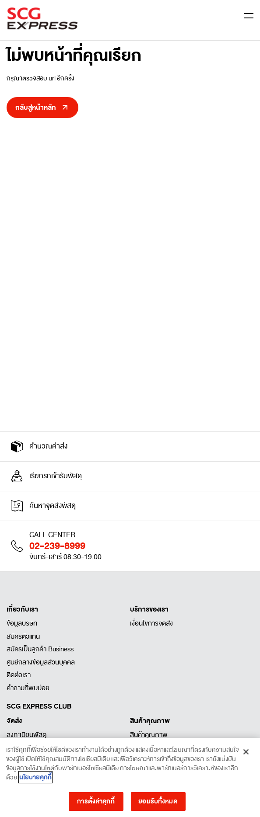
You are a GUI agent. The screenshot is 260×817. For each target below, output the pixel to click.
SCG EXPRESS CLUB (39, 706)
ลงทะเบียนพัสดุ (26, 735)
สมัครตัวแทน (23, 636)
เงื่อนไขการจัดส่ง (151, 623)
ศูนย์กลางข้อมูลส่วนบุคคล (41, 662)
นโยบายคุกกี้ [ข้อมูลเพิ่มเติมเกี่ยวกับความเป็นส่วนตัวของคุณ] (35, 779)
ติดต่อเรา (19, 675)
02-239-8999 (57, 546)
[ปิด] (246, 753)
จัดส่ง (14, 721)
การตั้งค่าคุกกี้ (95, 803)
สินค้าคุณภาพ (150, 721)
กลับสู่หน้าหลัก (35, 107)
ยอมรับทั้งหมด (157, 803)
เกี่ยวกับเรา (22, 609)
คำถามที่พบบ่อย (28, 688)
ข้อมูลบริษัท (22, 623)
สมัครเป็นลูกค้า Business (40, 649)
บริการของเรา (149, 609)
